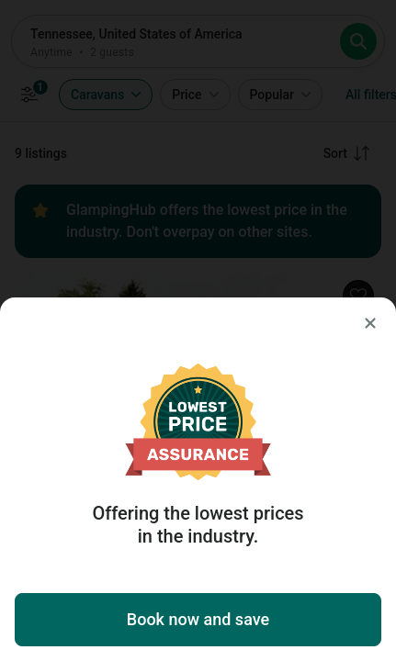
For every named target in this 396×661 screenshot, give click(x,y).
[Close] (370, 323)
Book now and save (198, 619)
